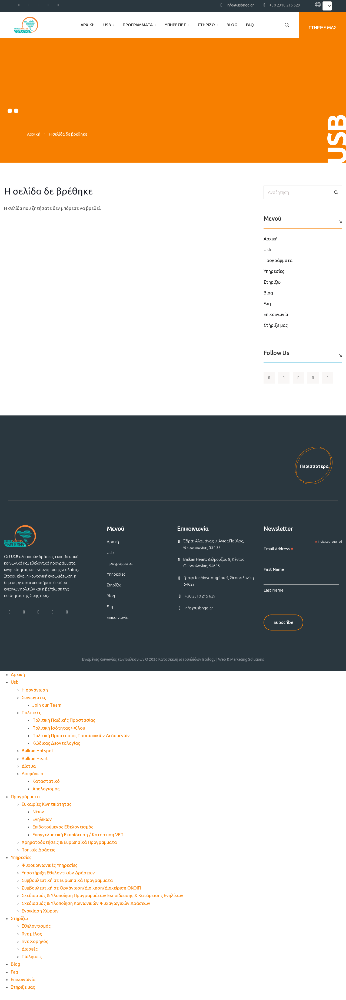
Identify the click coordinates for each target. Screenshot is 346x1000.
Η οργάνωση (35, 696)
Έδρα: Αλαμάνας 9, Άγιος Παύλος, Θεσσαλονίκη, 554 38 (213, 550)
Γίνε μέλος (32, 939)
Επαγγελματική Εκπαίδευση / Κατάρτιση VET (78, 840)
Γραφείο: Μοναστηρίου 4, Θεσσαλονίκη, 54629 (219, 587)
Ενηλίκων (42, 825)
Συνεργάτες (34, 703)
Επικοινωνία (276, 314)
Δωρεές (30, 955)
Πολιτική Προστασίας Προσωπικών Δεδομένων (81, 741)
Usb (107, 24)
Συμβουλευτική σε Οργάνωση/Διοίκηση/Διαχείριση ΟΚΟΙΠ (81, 894)
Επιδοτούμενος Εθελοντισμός (62, 832)
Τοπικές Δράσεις (38, 855)
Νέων (38, 817)
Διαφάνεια (32, 779)
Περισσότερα (311, 469)
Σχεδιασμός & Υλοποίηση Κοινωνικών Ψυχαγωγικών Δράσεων (86, 909)
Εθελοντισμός (36, 932)
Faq (250, 24)
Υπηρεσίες (175, 24)
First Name (274, 575)
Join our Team (47, 711)
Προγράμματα (138, 24)
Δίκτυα (29, 772)
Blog (232, 24)
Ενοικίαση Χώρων (40, 917)
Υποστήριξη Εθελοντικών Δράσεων (58, 878)
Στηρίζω (206, 24)
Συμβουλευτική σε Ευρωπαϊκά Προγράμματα (67, 886)
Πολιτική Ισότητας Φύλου (58, 734)
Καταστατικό (46, 787)
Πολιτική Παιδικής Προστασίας (63, 726)
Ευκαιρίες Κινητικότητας (46, 810)
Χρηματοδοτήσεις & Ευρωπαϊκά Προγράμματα (69, 848)
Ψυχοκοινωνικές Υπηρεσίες (49, 871)
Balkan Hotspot (38, 756)
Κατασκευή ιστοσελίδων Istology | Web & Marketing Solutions (211, 665)
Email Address (279, 555)
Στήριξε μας (276, 325)
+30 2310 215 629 (284, 5)
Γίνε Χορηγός (35, 947)
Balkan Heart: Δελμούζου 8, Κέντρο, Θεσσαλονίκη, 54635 (214, 568)
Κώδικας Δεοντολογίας (56, 749)
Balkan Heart (35, 764)
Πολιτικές (31, 718)
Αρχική (88, 24)
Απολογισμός (45, 794)
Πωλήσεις (32, 962)
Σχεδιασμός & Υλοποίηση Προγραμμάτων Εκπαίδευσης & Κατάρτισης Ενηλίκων (102, 901)
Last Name (274, 596)
